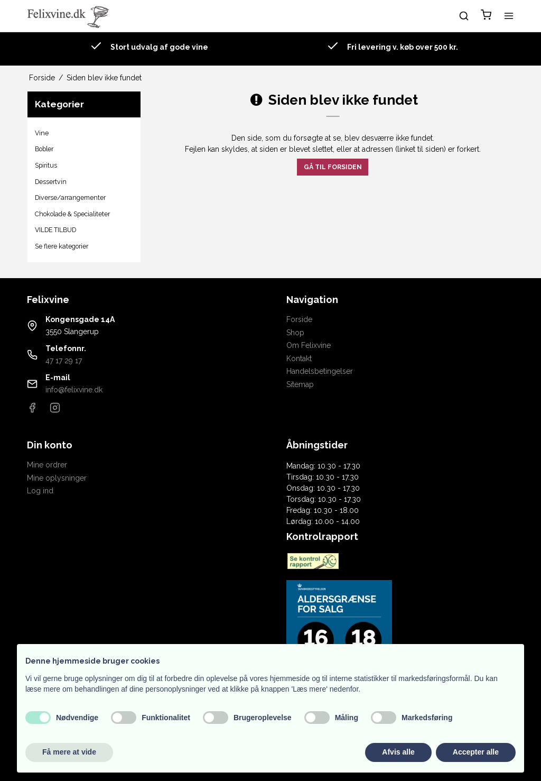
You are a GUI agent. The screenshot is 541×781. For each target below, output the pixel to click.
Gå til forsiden (333, 167)
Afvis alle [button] (398, 752)
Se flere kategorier (61, 246)
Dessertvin (51, 182)
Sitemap (300, 384)
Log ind (40, 490)
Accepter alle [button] (476, 752)
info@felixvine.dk (73, 389)
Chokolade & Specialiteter (72, 214)
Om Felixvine (308, 345)
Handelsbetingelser (319, 371)
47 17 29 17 (63, 360)
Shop (295, 332)
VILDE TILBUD (55, 230)
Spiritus (46, 165)
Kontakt (299, 358)
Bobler (44, 149)
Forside (299, 319)
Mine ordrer (47, 465)
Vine (42, 133)
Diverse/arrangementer (70, 197)
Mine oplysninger (57, 478)
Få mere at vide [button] (69, 752)
